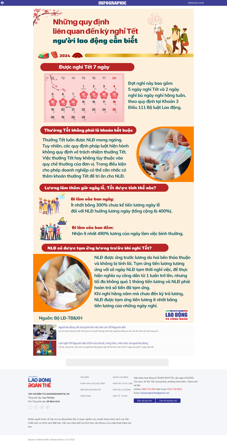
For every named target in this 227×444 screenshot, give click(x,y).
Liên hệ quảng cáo (168, 400)
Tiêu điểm (84, 377)
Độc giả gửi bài (144, 400)
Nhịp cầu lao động (122, 390)
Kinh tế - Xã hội (120, 396)
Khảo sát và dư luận (122, 383)
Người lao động (120, 377)
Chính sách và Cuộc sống (92, 383)
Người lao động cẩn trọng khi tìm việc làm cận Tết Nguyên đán (92, 327)
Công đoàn (85, 396)
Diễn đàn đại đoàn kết (90, 390)
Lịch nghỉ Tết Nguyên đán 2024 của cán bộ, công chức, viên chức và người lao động (103, 343)
